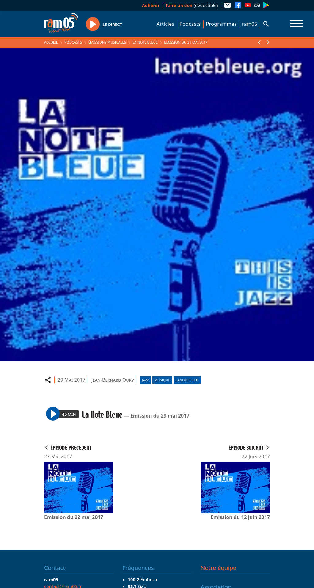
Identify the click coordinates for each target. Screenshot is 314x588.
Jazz (145, 380)
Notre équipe (218, 568)
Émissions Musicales (107, 42)
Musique (162, 380)
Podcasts (190, 24)
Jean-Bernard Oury (112, 379)
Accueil (51, 42)
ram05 (249, 24)
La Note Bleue (145, 42)
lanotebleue (187, 380)
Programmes (221, 24)
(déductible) (192, 5)
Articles (165, 24)
